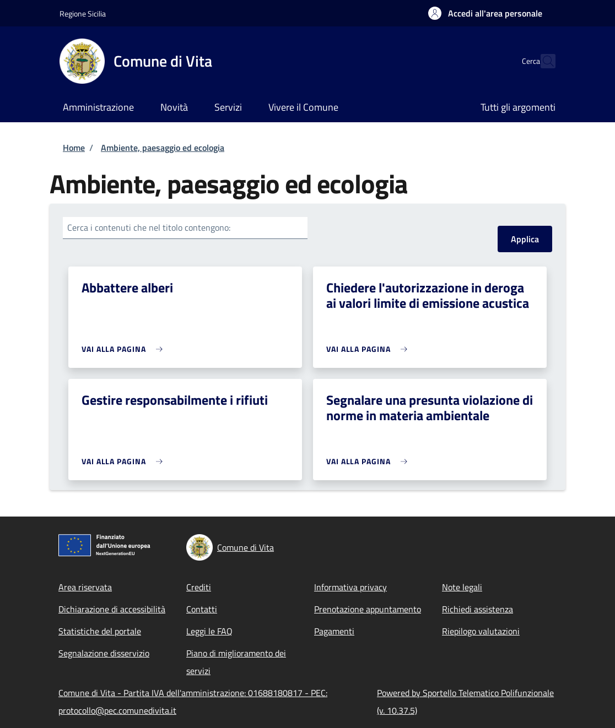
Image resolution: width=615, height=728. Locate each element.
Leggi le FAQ (209, 631)
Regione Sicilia (83, 13)
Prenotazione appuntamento (367, 609)
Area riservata (85, 587)
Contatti (201, 609)
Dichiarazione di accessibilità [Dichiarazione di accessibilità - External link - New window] (111, 609)
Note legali (462, 587)
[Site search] (542, 61)
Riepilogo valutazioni (481, 631)
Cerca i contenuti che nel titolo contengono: (148, 227)
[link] (125, 349)
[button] (485, 13)
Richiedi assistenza (477, 609)
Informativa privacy (350, 587)
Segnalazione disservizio (103, 653)
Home (74, 147)
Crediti (198, 587)
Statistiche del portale (99, 631)
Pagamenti (334, 631)
